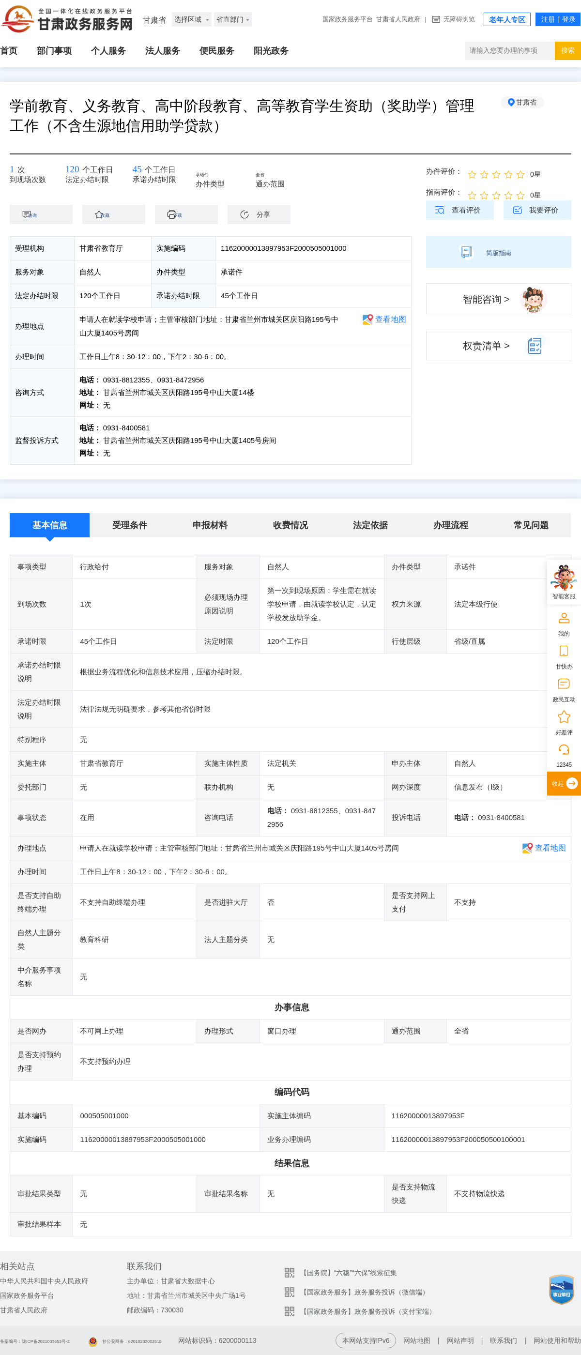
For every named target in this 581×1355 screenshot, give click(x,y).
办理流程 (450, 525)
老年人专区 (507, 19)
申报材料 (210, 525)
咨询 (46, 214)
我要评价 (543, 210)
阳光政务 (271, 51)
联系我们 (503, 1340)
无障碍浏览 (459, 19)
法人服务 (162, 51)
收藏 (118, 214)
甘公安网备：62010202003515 (181, 1340)
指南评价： (444, 192)
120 (76, 172)
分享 (263, 214)
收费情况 (290, 525)
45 (149, 172)
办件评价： (444, 171)
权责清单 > (486, 345)
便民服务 (216, 51)
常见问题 (531, 525)
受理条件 (129, 525)
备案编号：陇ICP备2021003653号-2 (54, 1340)
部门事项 (54, 51)
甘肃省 (535, 106)
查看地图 (390, 319)
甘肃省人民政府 (398, 19)
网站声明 (460, 1340)
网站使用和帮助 (557, 1340)
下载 (191, 214)
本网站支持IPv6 (366, 1340)
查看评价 (466, 210)
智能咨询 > (486, 299)
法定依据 (370, 525)
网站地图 (416, 1340)
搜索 (568, 50)
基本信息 (49, 525)
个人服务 (108, 51)
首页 (8, 51)
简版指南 (498, 251)
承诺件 (223, 175)
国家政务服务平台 (347, 19)
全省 (279, 175)
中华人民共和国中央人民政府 (44, 1281)
